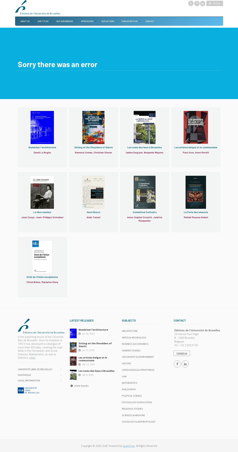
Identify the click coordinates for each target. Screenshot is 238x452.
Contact (150, 21)
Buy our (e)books (65, 21)
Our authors (107, 21)
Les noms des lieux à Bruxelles (96, 370)
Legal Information (29, 380)
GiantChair (129, 446)
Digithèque (24, 375)
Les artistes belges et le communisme (93, 359)
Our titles (43, 21)
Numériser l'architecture (93, 329)
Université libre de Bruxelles (35, 369)
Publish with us (130, 21)
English (214, 3)
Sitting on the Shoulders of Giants (95, 345)
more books (79, 385)
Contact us (182, 353)
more (32, 357)
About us (25, 21)
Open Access (87, 21)
